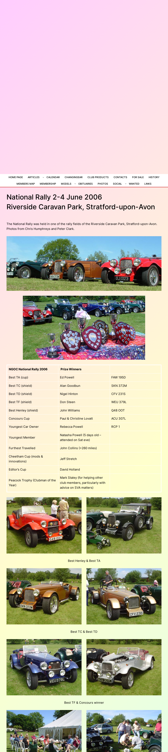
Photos (103, 19)
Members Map (26, 19)
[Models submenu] (75, 19)
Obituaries (85, 19)
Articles (34, 13)
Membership (48, 19)
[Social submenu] (125, 19)
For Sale (138, 13)
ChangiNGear (74, 13)
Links (147, 19)
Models (66, 19)
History (154, 13)
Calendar (53, 13)
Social (117, 19)
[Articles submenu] (43, 13)
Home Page (16, 13)
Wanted (134, 19)
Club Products (98, 13)
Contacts (120, 13)
